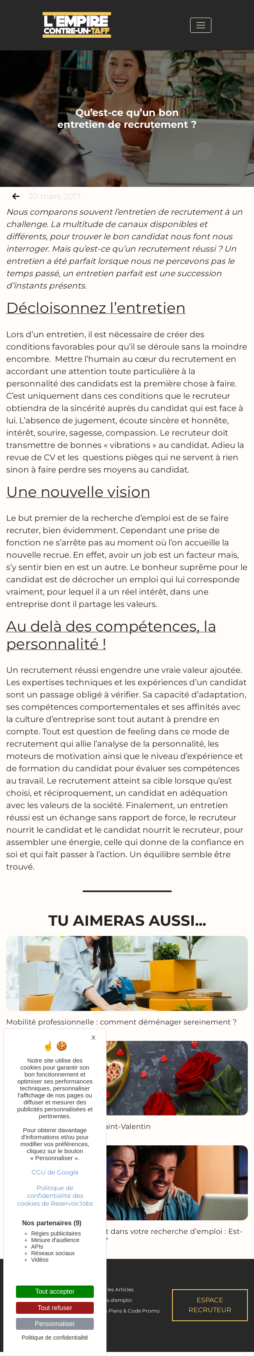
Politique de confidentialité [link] (55, 1337)
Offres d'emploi (113, 1304)
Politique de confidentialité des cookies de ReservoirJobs (55, 1195)
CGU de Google (55, 1172)
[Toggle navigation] (200, 25)
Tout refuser (55, 1307)
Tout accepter (55, 1291)
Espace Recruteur (209, 1309)
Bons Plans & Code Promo (127, 1315)
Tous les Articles (114, 1294)
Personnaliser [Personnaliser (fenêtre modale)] (55, 1323)
